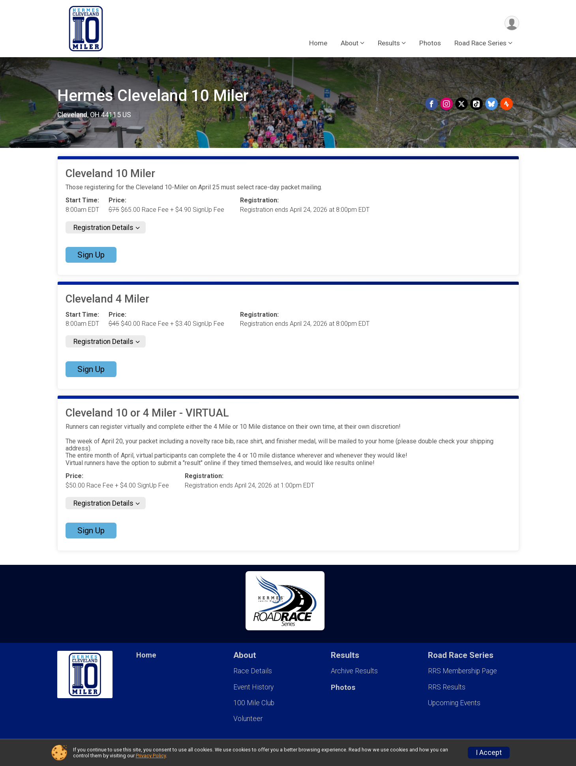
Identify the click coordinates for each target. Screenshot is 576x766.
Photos (430, 43)
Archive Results (354, 671)
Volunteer (248, 719)
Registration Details (103, 228)
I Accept (489, 753)
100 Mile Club (253, 703)
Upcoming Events (454, 703)
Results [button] (389, 43)
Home (318, 43)
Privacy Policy (151, 756)
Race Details (252, 671)
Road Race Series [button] (480, 43)
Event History (253, 687)
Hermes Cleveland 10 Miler (153, 95)
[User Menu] (512, 23)
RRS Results (446, 687)
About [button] (349, 43)
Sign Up (91, 255)
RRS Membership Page (462, 671)
